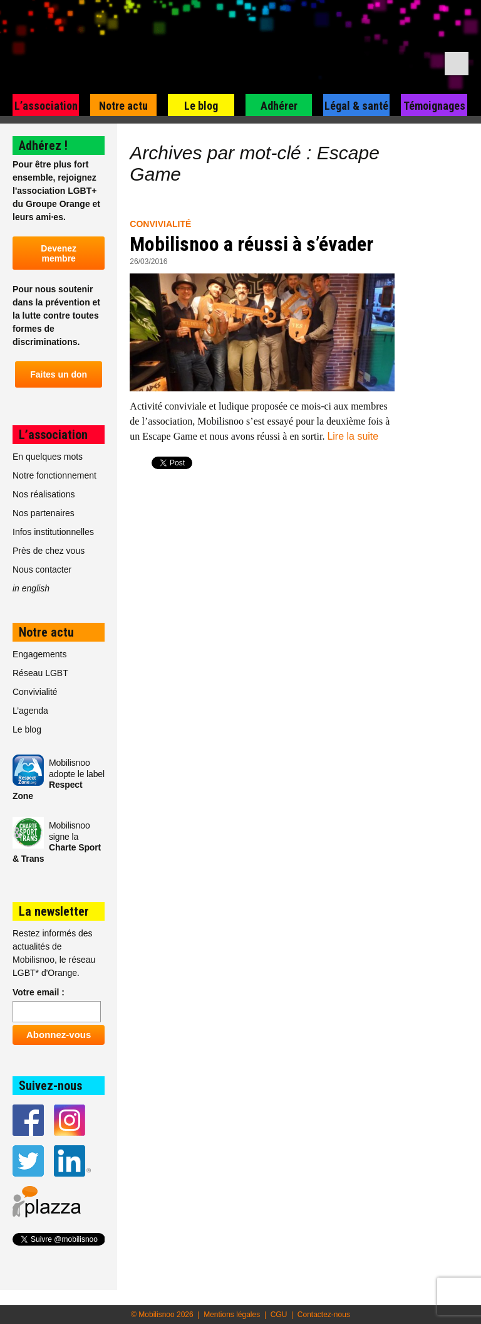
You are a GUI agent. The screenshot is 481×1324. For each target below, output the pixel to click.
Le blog (201, 105)
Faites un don (58, 374)
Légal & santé (356, 105)
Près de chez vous (49, 551)
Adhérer (279, 105)
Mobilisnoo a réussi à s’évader (251, 244)
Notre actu (123, 105)
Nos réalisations (44, 494)
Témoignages (434, 105)
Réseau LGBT (40, 673)
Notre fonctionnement (54, 475)
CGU (279, 1314)
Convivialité (160, 224)
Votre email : (39, 992)
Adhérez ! (43, 145)
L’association (46, 105)
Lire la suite (352, 436)
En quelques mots (48, 457)
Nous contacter (42, 569)
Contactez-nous (323, 1314)
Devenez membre (58, 253)
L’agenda (30, 711)
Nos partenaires (44, 513)
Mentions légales (232, 1314)
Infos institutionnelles (53, 532)
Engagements (39, 654)
